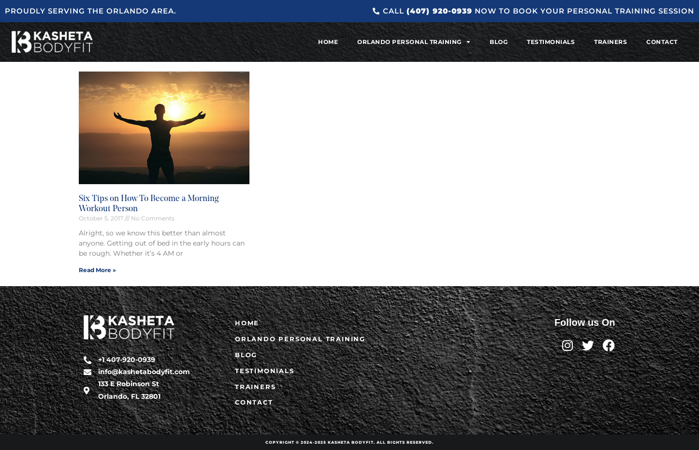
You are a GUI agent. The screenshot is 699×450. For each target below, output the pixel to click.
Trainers (610, 41)
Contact (662, 41)
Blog (499, 41)
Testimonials (551, 41)
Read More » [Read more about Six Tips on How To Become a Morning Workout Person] (97, 270)
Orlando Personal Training (413, 42)
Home (328, 41)
